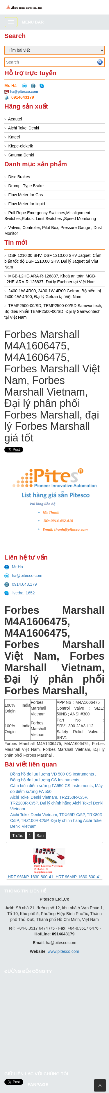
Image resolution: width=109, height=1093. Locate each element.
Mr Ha (13, 566)
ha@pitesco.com (24, 92)
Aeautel (15, 119)
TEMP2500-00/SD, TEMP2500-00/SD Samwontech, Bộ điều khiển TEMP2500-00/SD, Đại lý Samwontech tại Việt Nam (53, 311)
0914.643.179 (20, 584)
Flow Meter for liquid (26, 203)
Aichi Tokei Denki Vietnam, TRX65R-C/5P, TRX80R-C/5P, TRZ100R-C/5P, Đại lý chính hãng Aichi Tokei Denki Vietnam (57, 820)
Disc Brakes (19, 176)
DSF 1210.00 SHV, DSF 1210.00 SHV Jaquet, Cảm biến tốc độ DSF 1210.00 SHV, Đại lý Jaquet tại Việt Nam (52, 261)
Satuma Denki (21, 155)
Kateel (14, 137)
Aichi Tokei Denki (23, 128)
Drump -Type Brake (26, 185)
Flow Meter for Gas (25, 194)
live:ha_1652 (19, 593)
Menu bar (33, 22)
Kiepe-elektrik (20, 146)
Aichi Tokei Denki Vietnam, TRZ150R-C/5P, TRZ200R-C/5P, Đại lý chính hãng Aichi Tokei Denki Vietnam (56, 803)
